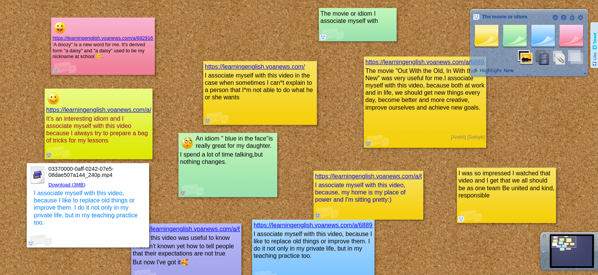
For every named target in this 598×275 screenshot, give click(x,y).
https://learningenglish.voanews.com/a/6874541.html (117, 110)
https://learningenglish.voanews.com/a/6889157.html (325, 225)
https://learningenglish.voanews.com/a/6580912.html (204, 229)
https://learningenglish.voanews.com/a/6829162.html (109, 38)
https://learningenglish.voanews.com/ (255, 66)
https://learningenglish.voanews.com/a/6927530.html (386, 176)
